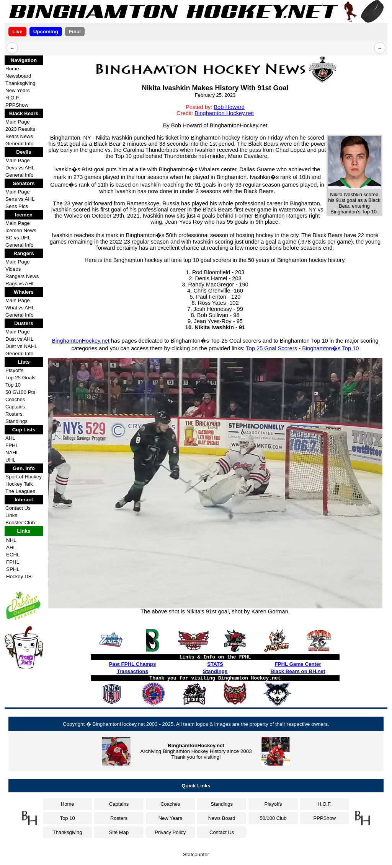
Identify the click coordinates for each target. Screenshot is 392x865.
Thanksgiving (20, 83)
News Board (221, 818)
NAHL (12, 452)
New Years (17, 90)
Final (75, 31)
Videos (13, 269)
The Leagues (20, 491)
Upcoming (45, 31)
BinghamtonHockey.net (80, 341)
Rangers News (22, 276)
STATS (215, 664)
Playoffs (14, 370)
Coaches (15, 399)
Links (11, 515)
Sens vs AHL (19, 199)
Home (12, 69)
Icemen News (20, 230)
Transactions (132, 671)
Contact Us (18, 508)
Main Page (17, 122)
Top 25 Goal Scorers (271, 348)
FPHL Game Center (297, 664)
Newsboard (18, 76)
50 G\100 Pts (20, 392)
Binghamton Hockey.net (224, 113)
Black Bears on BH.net (298, 671)
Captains (15, 407)
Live (17, 31)
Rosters (14, 414)
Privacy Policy (170, 832)
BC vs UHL (18, 238)
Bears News (19, 136)
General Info (19, 143)
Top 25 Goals (20, 377)
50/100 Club (273, 818)
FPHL (11, 445)
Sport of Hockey (23, 477)
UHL (10, 460)
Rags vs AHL (20, 283)
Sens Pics (16, 206)
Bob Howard (229, 107)
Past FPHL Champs (132, 664)
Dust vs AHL (19, 339)
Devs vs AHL (19, 168)
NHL (11, 540)
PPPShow (16, 105)
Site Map (119, 832)
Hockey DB (19, 576)
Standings (16, 421)
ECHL (13, 555)
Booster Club (20, 522)
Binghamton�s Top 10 (330, 348)
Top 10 (13, 385)
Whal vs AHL (19, 308)
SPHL (13, 569)
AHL (10, 438)
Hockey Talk (19, 484)
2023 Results (20, 129)
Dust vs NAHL (21, 346)
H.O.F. (12, 98)
